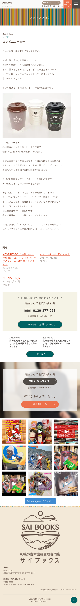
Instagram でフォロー (40, 501)
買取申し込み (44, 404)
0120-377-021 (51, 3)
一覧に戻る (40, 354)
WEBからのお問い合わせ (41, 324)
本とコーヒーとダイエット (55, 254)
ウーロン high (11, 278)
